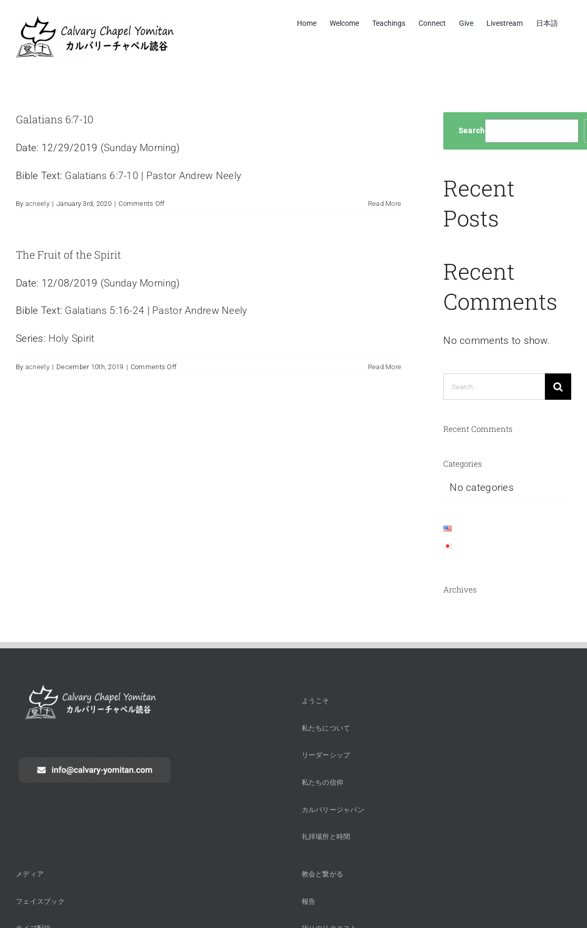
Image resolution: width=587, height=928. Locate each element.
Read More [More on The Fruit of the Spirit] (385, 367)
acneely (37, 204)
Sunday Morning (140, 148)
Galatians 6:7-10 (54, 119)
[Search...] (494, 386)
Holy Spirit (71, 338)
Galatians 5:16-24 (104, 310)
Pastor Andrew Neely (193, 176)
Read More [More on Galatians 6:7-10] (385, 204)
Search (472, 130)
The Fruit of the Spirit (68, 254)
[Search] (558, 386)
